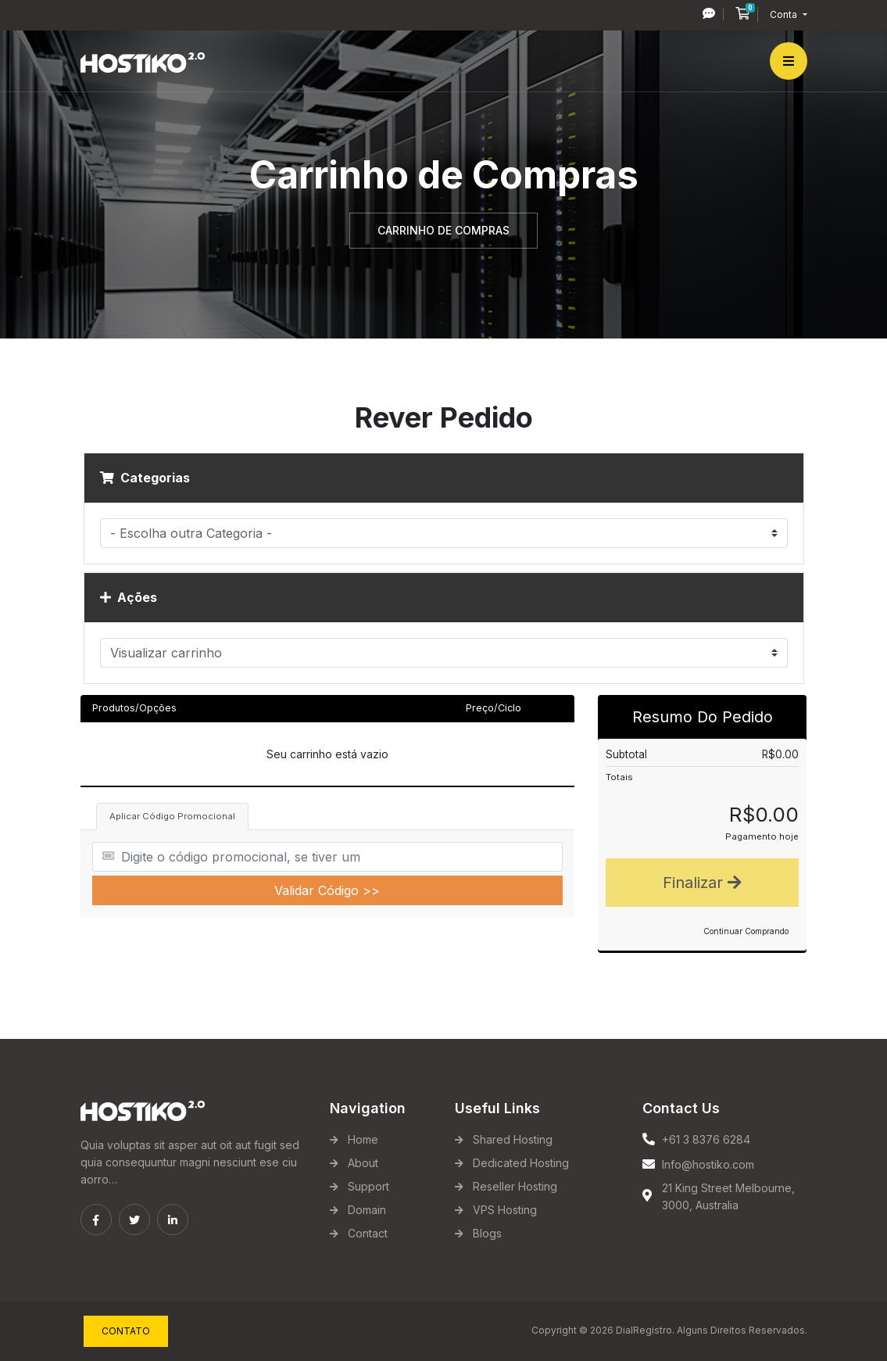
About (363, 1162)
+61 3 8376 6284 (706, 1139)
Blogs (487, 1233)
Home (363, 1139)
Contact (368, 1233)
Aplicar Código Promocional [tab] (172, 816)
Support (368, 1186)
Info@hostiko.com (708, 1164)
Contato (126, 1331)
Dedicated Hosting (521, 1162)
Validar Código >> (327, 890)
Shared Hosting (513, 1139)
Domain (367, 1209)
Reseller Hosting (515, 1186)
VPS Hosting (505, 1209)
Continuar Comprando (746, 931)
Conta (784, 14)
